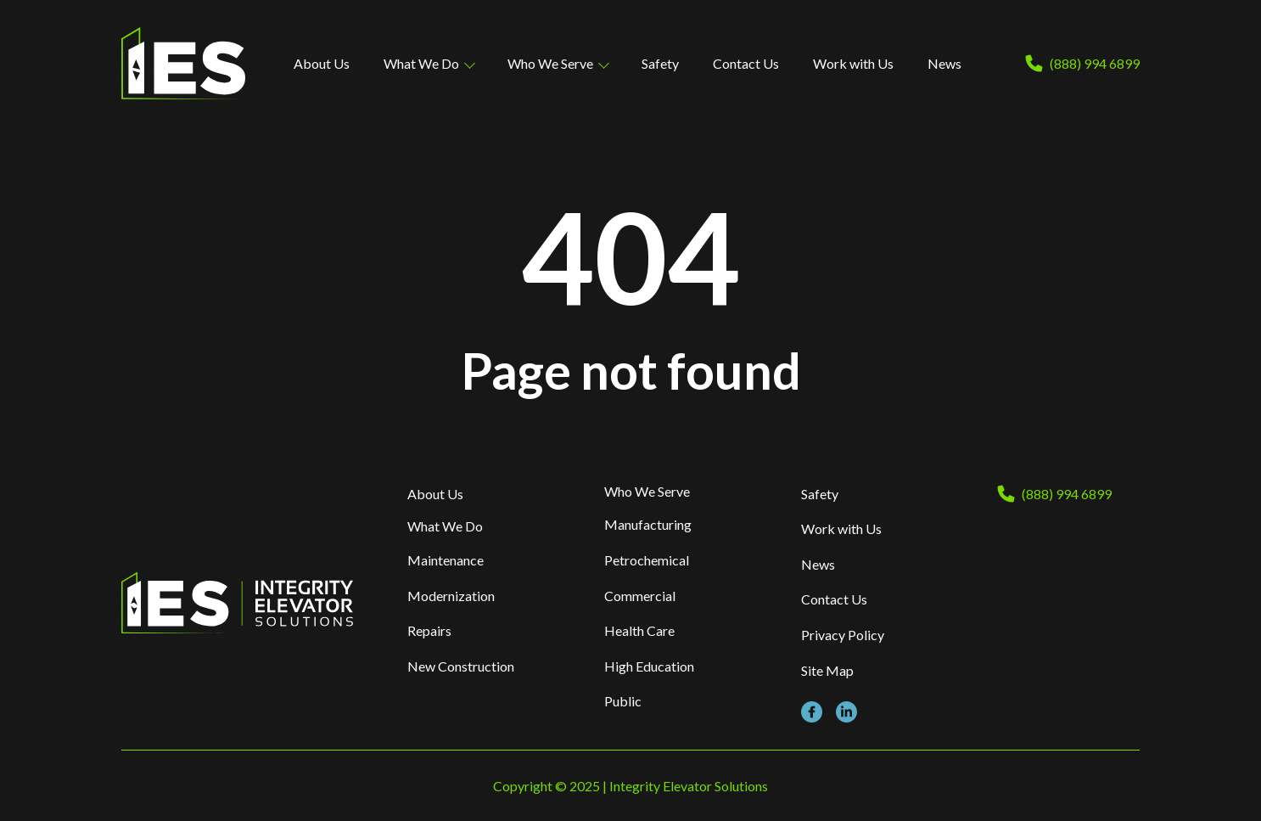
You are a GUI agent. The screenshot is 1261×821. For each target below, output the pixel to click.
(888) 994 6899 (1095, 63)
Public (623, 701)
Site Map (827, 670)
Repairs (429, 630)
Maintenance (445, 560)
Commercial (639, 596)
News (944, 63)
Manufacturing (648, 524)
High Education (649, 666)
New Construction (460, 666)
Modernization (451, 596)
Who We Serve (550, 63)
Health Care (639, 630)
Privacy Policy (842, 635)
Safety (660, 63)
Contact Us (746, 63)
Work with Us (853, 63)
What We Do (421, 63)
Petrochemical (646, 560)
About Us (322, 63)
